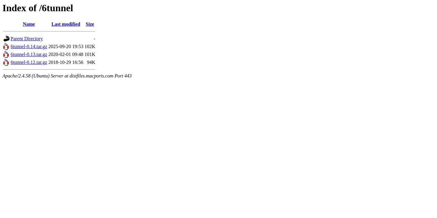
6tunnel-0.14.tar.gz (29, 46)
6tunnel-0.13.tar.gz (29, 54)
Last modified (66, 24)
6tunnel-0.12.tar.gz (29, 62)
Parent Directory (27, 38)
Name (29, 24)
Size (90, 24)
